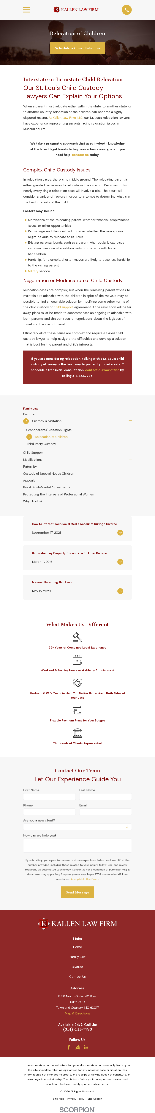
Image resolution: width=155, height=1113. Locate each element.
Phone (28, 805)
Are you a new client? (39, 820)
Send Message (77, 893)
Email (83, 805)
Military (33, 271)
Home (77, 947)
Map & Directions (77, 1013)
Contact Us (77, 977)
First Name (31, 790)
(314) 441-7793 (77, 1029)
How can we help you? (39, 835)
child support (63, 307)
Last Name (87, 790)
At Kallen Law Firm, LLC (66, 118)
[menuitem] (77, 414)
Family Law (77, 957)
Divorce (77, 967)
